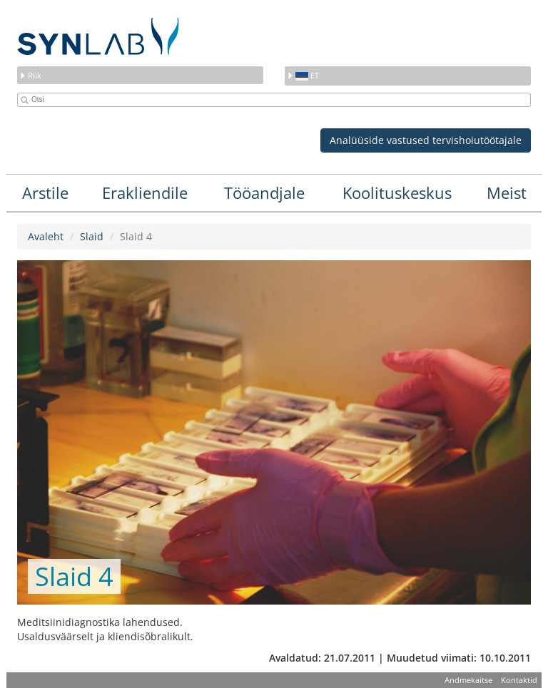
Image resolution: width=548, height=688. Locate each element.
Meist (507, 192)
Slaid (91, 236)
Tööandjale (264, 192)
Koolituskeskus (397, 192)
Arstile (45, 192)
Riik (30, 75)
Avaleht (46, 236)
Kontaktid (519, 679)
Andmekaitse (468, 679)
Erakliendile (145, 192)
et (303, 75)
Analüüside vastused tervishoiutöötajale (426, 140)
